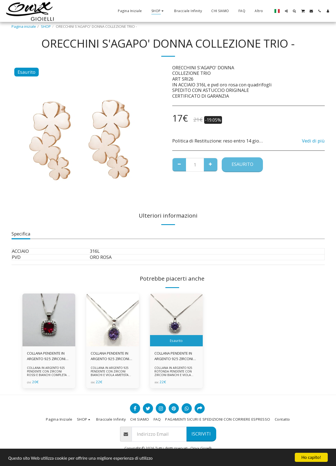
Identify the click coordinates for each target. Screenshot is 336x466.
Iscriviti (201, 434)
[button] (286, 11)
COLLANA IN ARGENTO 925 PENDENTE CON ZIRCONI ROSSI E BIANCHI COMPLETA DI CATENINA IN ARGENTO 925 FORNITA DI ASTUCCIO (49, 375)
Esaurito (242, 164)
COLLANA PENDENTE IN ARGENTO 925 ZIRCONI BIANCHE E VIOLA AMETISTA (110, 356)
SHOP (46, 26)
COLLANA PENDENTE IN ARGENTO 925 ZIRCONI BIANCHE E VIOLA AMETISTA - (173, 356)
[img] (49, 320)
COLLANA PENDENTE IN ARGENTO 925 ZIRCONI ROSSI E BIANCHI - (46, 356)
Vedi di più (313, 141)
